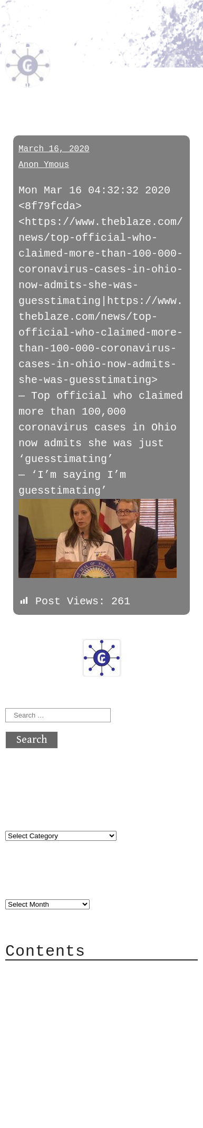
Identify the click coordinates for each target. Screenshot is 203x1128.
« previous (30, 630)
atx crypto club (71, 35)
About (42, 972)
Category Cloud (70, 988)
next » (76, 630)
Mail (39, 1004)
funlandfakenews (66, 85)
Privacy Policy (70, 1035)
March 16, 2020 (53, 149)
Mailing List (64, 1020)
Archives (30, 882)
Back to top (40, 1099)
